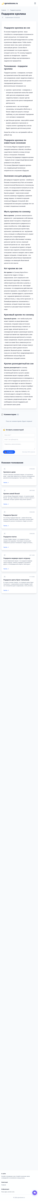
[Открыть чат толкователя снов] (34, 1192)
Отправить (9, 452)
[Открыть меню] (35, 3)
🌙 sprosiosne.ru (9, 3)
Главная (3, 10)
